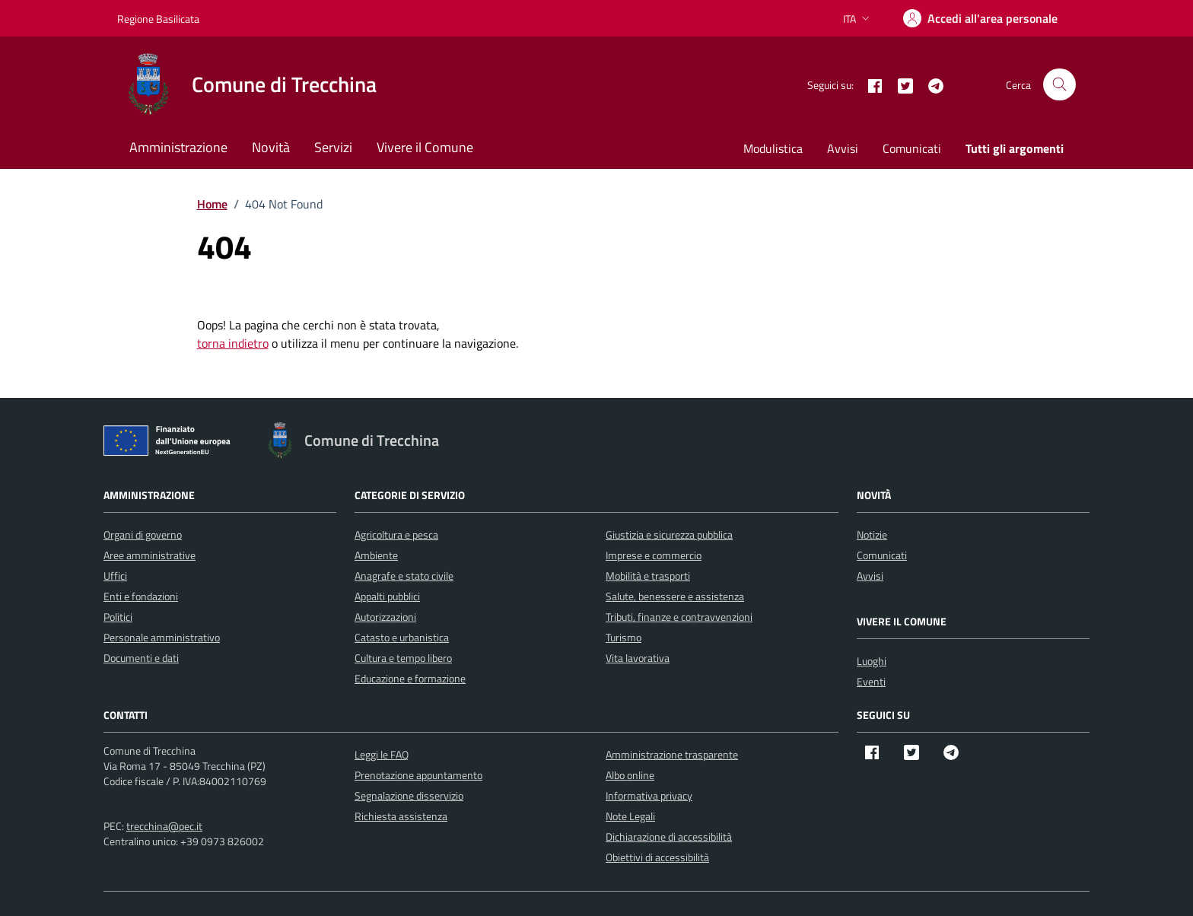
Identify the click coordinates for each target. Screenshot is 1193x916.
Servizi (333, 147)
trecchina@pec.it (164, 826)
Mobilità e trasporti (648, 576)
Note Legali (630, 816)
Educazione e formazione (410, 678)
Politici (117, 617)
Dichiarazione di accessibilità (669, 836)
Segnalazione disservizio (409, 795)
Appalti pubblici (387, 596)
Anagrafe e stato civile (404, 576)
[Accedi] (980, 18)
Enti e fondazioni (140, 596)
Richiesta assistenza (401, 816)
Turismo (623, 637)
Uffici (115, 576)
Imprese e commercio (653, 555)
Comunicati (912, 148)
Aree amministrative (149, 555)
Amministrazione (178, 147)
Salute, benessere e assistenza (675, 596)
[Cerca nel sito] (1059, 84)
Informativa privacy (649, 795)
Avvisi (842, 148)
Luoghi (871, 661)
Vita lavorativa (638, 658)
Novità (271, 147)
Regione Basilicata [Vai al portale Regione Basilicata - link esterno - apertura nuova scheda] (158, 19)
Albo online (630, 775)
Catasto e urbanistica (402, 637)
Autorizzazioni (385, 617)
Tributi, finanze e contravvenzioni (679, 617)
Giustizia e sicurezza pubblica (669, 534)
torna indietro (233, 343)
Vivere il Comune (425, 147)
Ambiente (376, 555)
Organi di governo (142, 534)
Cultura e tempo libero (403, 658)
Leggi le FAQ (382, 754)
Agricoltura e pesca (396, 534)
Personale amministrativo (161, 637)
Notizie (872, 534)
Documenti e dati (141, 658)
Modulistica (773, 148)
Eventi (871, 681)
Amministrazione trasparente (672, 754)
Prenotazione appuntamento (418, 775)
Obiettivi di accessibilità (657, 857)
